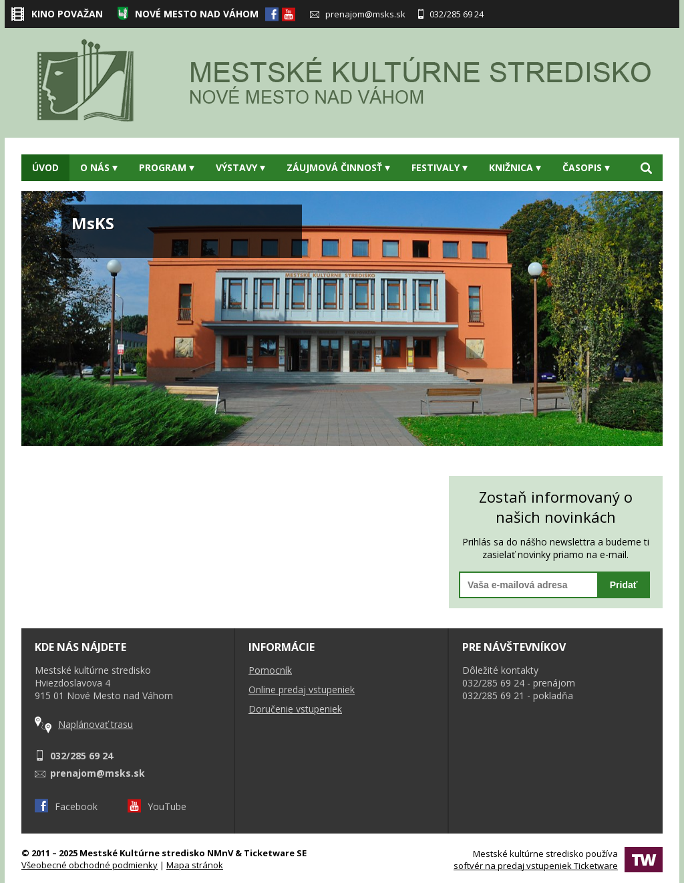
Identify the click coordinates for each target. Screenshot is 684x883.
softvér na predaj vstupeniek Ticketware (536, 866)
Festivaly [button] (439, 167)
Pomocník (270, 670)
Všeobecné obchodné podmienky (89, 865)
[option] (342, 318)
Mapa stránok (194, 865)
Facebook (66, 806)
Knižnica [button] (515, 167)
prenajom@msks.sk (357, 14)
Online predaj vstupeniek (301, 689)
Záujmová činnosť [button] (338, 167)
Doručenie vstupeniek (295, 709)
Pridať (624, 585)
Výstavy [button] (240, 167)
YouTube (157, 806)
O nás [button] (99, 167)
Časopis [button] (586, 167)
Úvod (45, 167)
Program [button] (166, 167)
